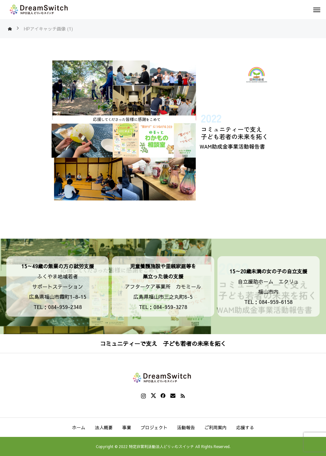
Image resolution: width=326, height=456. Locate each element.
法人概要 (104, 427)
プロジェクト (154, 427)
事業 (126, 427)
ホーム (78, 427)
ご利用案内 (215, 427)
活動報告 (186, 427)
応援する (245, 427)
